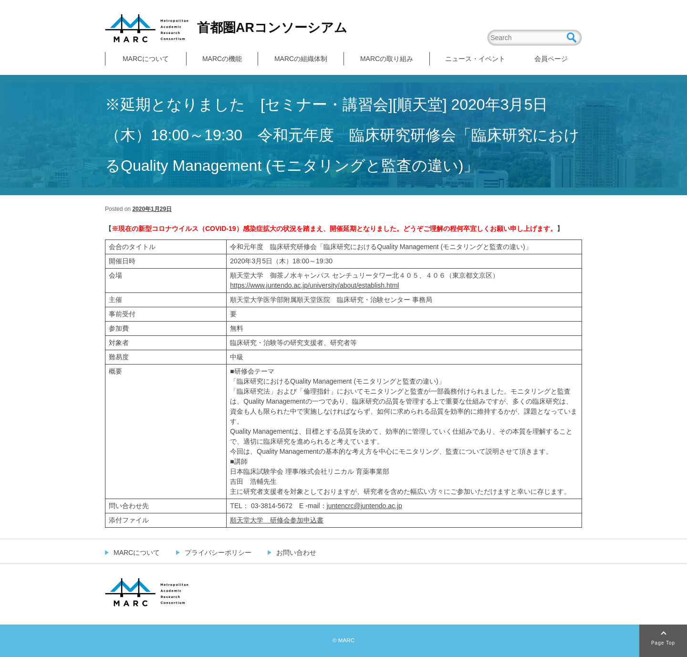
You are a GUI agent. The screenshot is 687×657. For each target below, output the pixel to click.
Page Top (663, 643)
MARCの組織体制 (300, 59)
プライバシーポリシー (218, 552)
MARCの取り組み (386, 59)
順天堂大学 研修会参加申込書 (276, 520)
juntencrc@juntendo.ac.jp (364, 506)
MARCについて (146, 59)
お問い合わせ (296, 552)
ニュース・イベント (475, 59)
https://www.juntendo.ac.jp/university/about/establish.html (314, 285)
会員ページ (551, 59)
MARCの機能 (222, 59)
